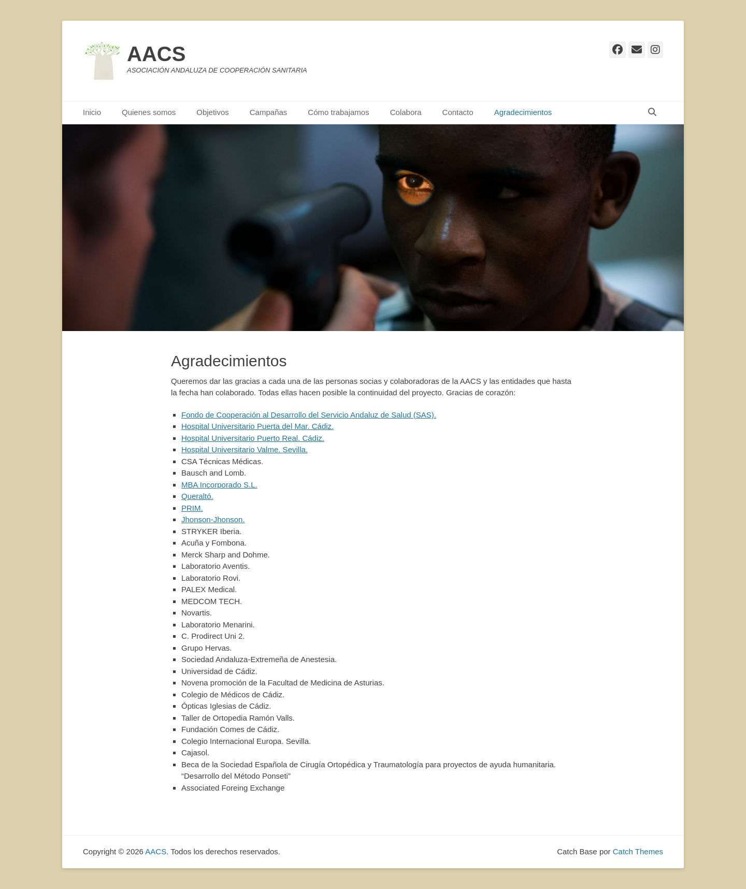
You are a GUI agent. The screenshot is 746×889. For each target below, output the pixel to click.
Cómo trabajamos (338, 112)
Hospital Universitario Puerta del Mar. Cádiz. (257, 426)
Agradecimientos (523, 112)
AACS (156, 53)
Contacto (458, 112)
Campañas (269, 112)
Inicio (92, 112)
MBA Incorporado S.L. (219, 484)
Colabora (406, 112)
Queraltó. (197, 496)
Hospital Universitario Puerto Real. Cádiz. (252, 438)
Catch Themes (638, 851)
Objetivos (212, 112)
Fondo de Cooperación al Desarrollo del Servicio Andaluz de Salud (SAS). (308, 414)
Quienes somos (149, 112)
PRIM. (192, 508)
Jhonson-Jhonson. (213, 519)
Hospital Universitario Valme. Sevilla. (244, 449)
